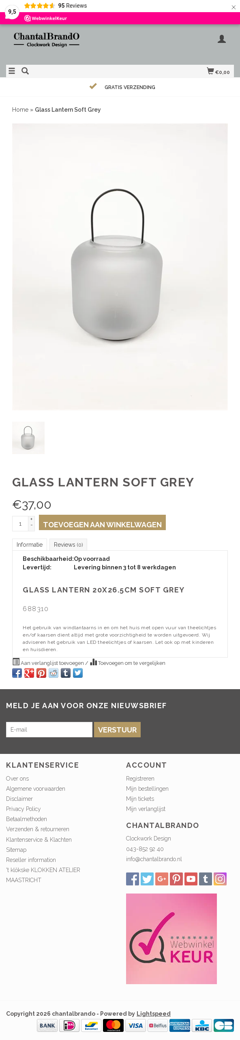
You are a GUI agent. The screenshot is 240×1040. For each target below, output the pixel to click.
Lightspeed (154, 1013)
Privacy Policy (23, 809)
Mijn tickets (140, 799)
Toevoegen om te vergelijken (127, 662)
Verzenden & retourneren (37, 829)
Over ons (17, 778)
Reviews (68, 544)
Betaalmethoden (26, 819)
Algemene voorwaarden (35, 788)
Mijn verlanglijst (145, 809)
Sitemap (16, 850)
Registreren (140, 778)
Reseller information (31, 860)
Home (20, 109)
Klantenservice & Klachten (39, 839)
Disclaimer (19, 799)
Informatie (30, 544)
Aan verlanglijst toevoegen (48, 662)
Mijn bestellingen (147, 788)
